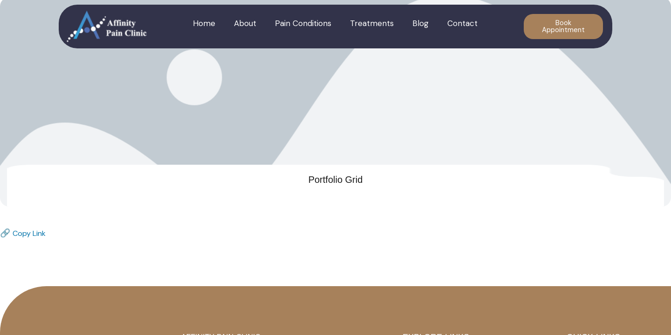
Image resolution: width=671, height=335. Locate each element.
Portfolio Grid (335, 179)
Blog (420, 23)
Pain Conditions (303, 23)
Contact (462, 23)
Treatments (372, 23)
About (245, 23)
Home (204, 23)
